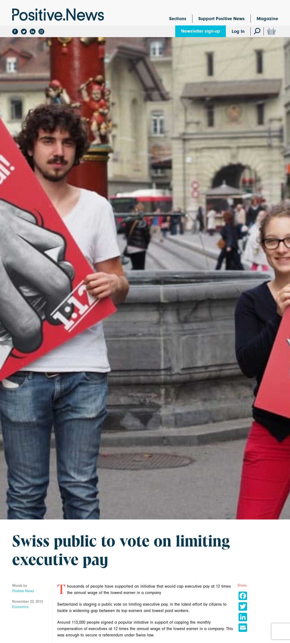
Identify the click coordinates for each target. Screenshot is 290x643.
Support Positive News (221, 18)
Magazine (267, 18)
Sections (177, 18)
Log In (238, 31)
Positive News (23, 591)
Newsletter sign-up (200, 31)
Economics (20, 607)
